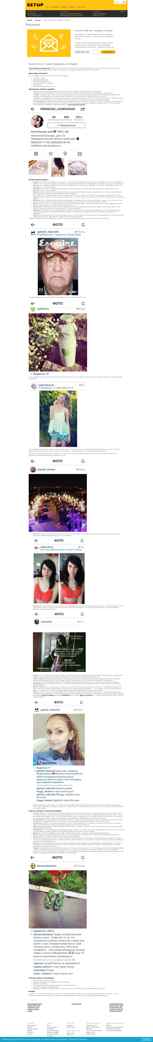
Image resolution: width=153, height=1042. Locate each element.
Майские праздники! (99, 13)
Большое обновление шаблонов (70, 13)
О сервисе (30, 1032)
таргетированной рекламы (76, 104)
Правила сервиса (32, 1029)
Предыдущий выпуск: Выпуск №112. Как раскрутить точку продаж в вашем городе (35, 1007)
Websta (81, 695)
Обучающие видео (52, 1032)
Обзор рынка (71, 1033)
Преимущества (31, 1025)
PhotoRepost (66, 695)
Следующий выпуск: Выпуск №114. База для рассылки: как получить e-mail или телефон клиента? (116, 1007)
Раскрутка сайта (52, 1027)
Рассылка (72, 7)
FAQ (47, 7)
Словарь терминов (53, 1034)
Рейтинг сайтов (91, 1034)
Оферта (108, 1025)
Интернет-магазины (53, 1030)
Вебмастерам (71, 1027)
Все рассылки (76, 1004)
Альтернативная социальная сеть (39, 68)
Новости (29, 1034)
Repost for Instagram (48, 695)
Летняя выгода (32, 13)
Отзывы (29, 1027)
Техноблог (50, 1036)
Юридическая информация (114, 1027)
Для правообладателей (113, 1029)
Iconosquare (89, 695)
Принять (146, 1039)
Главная (29, 20)
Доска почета (90, 1032)
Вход (117, 2)
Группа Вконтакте (91, 1025)
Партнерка (81, 7)
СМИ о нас (70, 1035)
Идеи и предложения (92, 1027)
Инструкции (55, 7)
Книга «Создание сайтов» (94, 1030)
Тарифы (64, 7)
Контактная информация (114, 1030)
